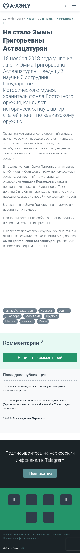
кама (43, 321)
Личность (46, 18)
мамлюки (32, 316)
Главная (7, 534)
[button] (66, 5)
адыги (64, 310)
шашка (10, 321)
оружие (51, 316)
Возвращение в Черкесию (29, 418)
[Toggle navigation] (74, 6)
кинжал (27, 321)
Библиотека (43, 534)
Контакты (67, 534)
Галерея (56, 534)
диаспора (12, 316)
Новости (31, 18)
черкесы (47, 310)
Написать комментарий (40, 357)
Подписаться (40, 473)
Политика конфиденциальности (21, 538)
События (30, 534)
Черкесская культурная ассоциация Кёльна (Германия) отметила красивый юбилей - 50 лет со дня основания (36, 404)
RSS (22, 548)
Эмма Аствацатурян (19, 310)
